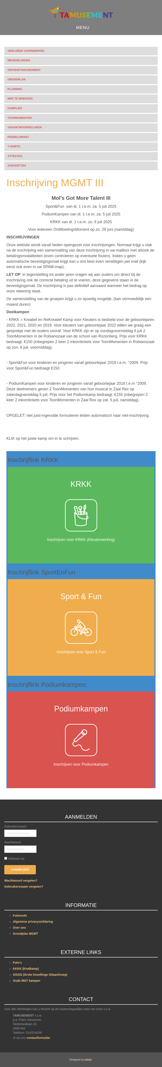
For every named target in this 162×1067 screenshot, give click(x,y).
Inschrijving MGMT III (55, 182)
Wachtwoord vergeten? (20, 880)
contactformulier (38, 1038)
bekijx (88, 1059)
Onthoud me (16, 858)
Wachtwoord (12, 842)
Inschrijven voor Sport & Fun (81, 652)
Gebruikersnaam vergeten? (23, 886)
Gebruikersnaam (15, 826)
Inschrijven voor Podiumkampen (80, 764)
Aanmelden (20, 869)
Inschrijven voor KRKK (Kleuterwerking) (81, 539)
